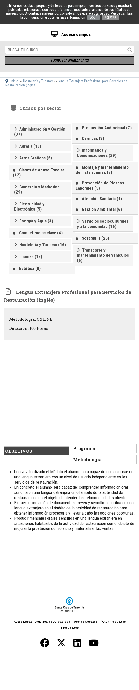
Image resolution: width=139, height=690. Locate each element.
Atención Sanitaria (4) (102, 198)
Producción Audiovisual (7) (107, 127)
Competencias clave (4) (41, 232)
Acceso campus (71, 34)
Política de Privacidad (53, 621)
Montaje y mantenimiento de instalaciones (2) (102, 170)
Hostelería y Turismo (38, 81)
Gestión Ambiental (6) (102, 209)
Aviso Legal (23, 621)
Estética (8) (30, 268)
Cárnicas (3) (93, 138)
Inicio (15, 81)
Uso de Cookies (85, 621)
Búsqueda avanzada (69, 60)
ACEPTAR (110, 17)
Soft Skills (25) (95, 238)
